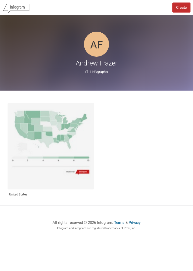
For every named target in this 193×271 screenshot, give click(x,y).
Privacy (134, 222)
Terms (119, 222)
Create (181, 7)
